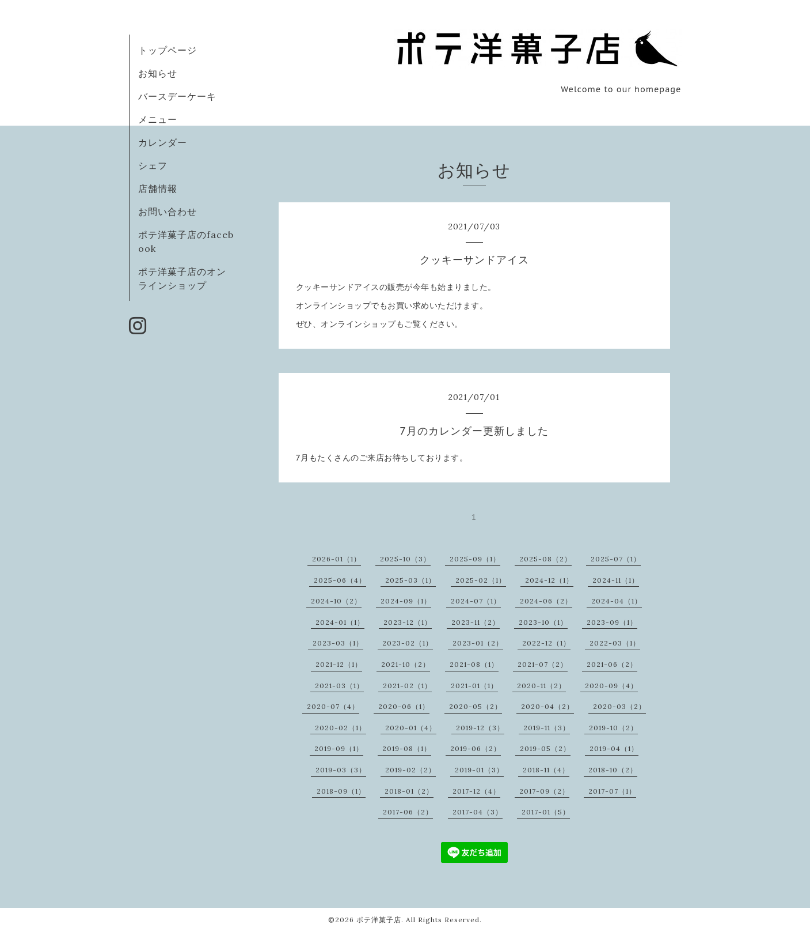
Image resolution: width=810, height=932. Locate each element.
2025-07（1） (616, 558)
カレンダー (162, 142)
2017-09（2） (544, 791)
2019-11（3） (546, 727)
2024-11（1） (615, 580)
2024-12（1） (549, 580)
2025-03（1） (410, 580)
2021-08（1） (474, 664)
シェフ (153, 165)
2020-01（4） (410, 727)
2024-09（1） (406, 601)
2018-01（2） (409, 791)
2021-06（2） (612, 664)
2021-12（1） (338, 664)
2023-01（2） (477, 643)
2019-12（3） (480, 727)
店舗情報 (157, 188)
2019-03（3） (340, 769)
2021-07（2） (543, 664)
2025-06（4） (340, 580)
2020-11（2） (541, 685)
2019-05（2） (545, 748)
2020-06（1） (403, 706)
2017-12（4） (476, 791)
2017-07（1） (612, 791)
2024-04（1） (616, 601)
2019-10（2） (613, 727)
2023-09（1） (612, 622)
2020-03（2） (619, 706)
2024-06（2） (546, 601)
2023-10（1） (543, 622)
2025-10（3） (405, 558)
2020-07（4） (333, 706)
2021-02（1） (407, 685)
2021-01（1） (474, 685)
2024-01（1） (339, 622)
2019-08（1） (406, 748)
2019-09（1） (338, 748)
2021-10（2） (405, 664)
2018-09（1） (341, 791)
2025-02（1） (480, 580)
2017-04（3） (477, 812)
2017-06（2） (408, 812)
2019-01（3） (479, 769)
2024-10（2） (336, 601)
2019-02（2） (410, 769)
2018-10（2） (612, 769)
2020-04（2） (547, 706)
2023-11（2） (475, 622)
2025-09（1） (475, 558)
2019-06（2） (475, 748)
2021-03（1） (339, 685)
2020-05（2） (475, 706)
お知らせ (157, 73)
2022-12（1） (546, 643)
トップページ (167, 50)
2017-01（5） (546, 812)
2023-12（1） (407, 622)
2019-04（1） (614, 748)
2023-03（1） (338, 643)
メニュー (157, 119)
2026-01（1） (336, 558)
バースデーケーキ (177, 96)
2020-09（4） (611, 685)
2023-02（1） (407, 643)
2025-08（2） (545, 558)
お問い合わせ (167, 211)
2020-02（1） (340, 727)
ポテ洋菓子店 (378, 919)
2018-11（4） (546, 769)
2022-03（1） (615, 643)
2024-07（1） (476, 601)
